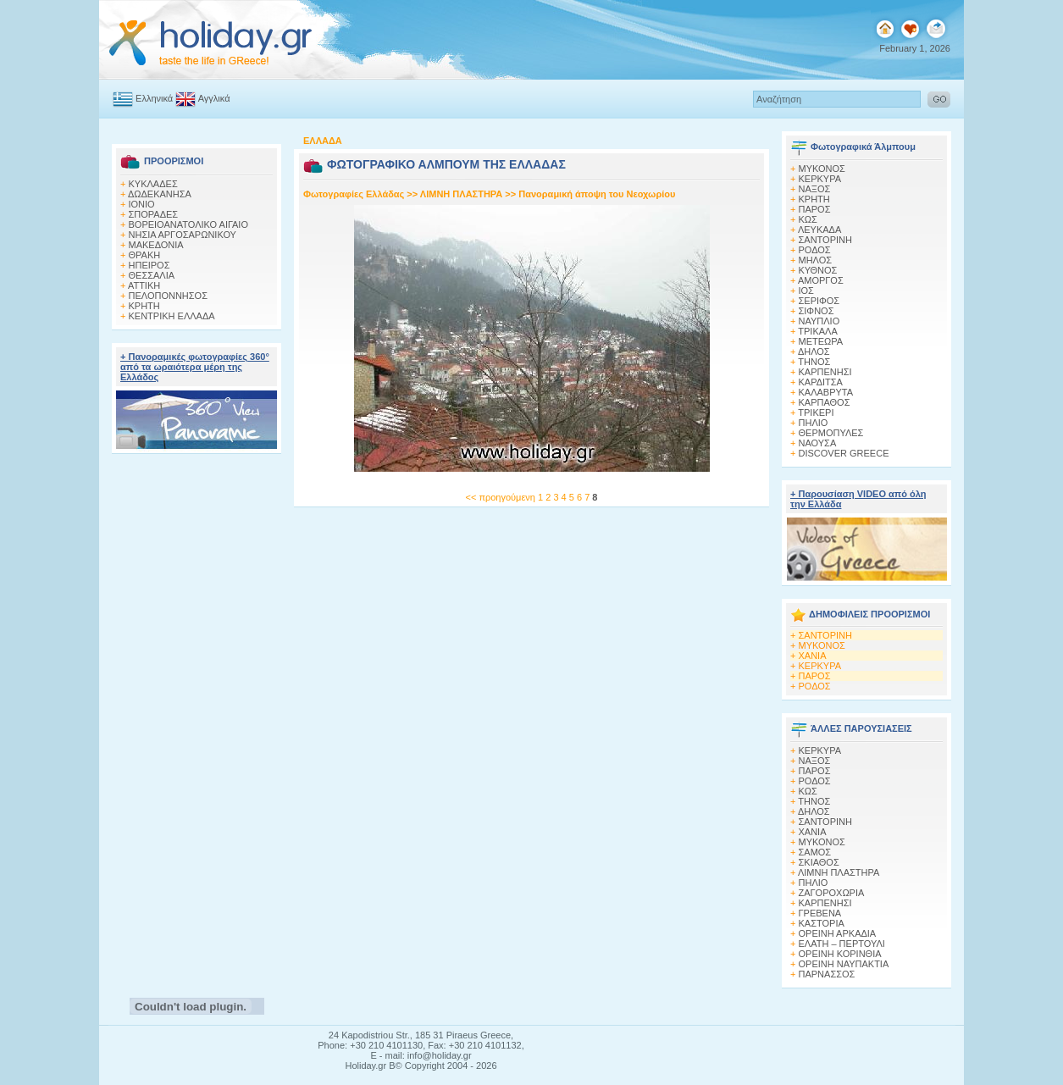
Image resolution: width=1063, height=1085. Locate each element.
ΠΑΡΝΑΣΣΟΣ (827, 974)
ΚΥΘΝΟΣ (818, 270)
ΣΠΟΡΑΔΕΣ (154, 214)
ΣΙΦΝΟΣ (816, 311)
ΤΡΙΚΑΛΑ (817, 331)
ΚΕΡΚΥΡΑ (820, 179)
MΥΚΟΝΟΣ (822, 168)
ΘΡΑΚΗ (145, 255)
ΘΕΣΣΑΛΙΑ (152, 275)
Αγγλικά (202, 98)
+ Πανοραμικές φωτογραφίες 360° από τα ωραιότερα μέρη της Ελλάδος (194, 367)
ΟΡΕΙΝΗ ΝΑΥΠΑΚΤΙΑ (844, 964)
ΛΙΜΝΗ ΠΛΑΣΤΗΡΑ (461, 194)
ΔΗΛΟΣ (814, 351)
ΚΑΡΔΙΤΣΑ (821, 382)
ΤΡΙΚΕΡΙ (815, 412)
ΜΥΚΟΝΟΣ (822, 645)
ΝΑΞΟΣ (815, 189)
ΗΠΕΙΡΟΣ (149, 265)
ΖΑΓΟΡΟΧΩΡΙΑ (832, 893)
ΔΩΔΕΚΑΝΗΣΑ (159, 194)
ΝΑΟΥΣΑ (818, 443)
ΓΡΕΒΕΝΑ (820, 913)
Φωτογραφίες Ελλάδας (355, 194)
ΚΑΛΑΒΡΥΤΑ (826, 392)
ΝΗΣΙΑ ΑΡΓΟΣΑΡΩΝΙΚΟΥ (182, 235)
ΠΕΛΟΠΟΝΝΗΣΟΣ (168, 296)
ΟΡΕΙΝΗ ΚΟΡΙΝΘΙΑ (840, 954)
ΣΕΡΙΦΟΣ (819, 301)
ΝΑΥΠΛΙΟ (819, 321)
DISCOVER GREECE (844, 453)
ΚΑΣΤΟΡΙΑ (821, 923)
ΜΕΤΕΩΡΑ (821, 341)
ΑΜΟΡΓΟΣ (821, 280)
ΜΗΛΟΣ (816, 260)
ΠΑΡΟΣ (815, 209)
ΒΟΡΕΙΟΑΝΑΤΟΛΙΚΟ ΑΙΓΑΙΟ (188, 224)
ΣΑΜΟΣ (815, 852)
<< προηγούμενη (500, 497)
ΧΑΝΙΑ (813, 655)
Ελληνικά (143, 98)
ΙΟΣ (806, 290)
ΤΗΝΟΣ (814, 362)
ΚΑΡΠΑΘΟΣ (824, 402)
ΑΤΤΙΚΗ (144, 285)
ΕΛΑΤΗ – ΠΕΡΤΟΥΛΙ (842, 943)
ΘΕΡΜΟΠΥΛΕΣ (831, 433)
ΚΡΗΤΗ (144, 306)
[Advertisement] (196, 721)
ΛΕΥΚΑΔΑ (819, 229)
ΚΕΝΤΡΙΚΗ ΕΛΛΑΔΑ (172, 316)
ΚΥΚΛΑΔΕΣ (153, 184)
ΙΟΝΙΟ (142, 204)
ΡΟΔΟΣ (815, 250)
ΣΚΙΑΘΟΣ (819, 862)
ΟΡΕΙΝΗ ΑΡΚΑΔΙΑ (838, 933)
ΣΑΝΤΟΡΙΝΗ (825, 240)
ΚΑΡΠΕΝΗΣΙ (825, 372)
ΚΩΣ (808, 219)
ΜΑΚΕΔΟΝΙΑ (156, 245)
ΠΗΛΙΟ (813, 423)
